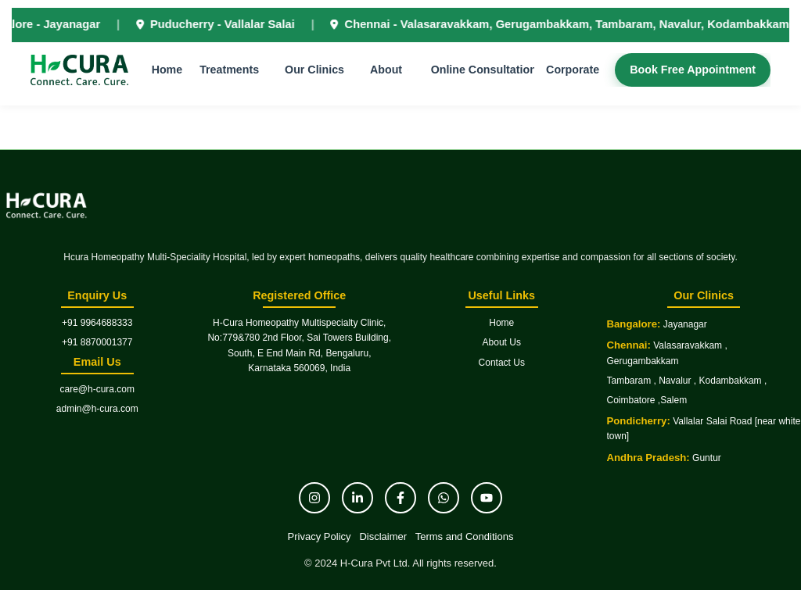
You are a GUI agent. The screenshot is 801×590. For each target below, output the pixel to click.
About (388, 72)
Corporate (570, 72)
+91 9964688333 (97, 322)
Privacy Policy (319, 536)
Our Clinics (318, 72)
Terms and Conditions (464, 536)
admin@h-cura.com (97, 408)
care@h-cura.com (97, 389)
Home (173, 72)
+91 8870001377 (97, 342)
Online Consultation (481, 72)
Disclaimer (383, 536)
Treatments (234, 72)
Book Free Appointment (689, 72)
